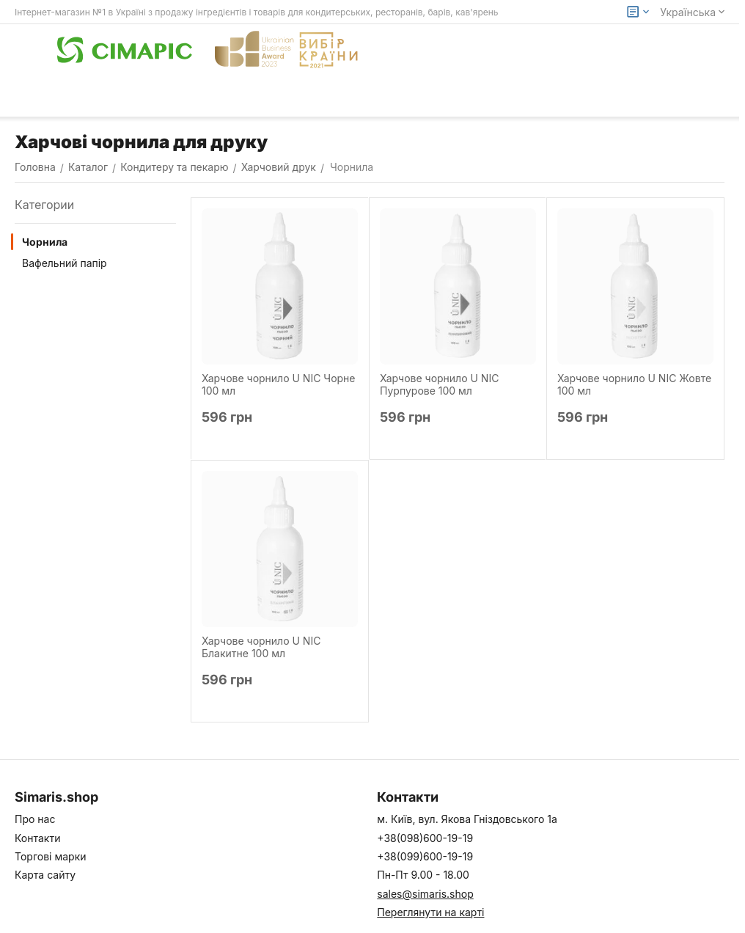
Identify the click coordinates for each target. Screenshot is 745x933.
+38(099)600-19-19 (425, 856)
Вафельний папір (64, 263)
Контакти (37, 838)
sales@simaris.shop (425, 894)
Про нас (35, 819)
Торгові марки (51, 856)
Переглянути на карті (430, 912)
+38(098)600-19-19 (425, 838)
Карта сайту (45, 874)
